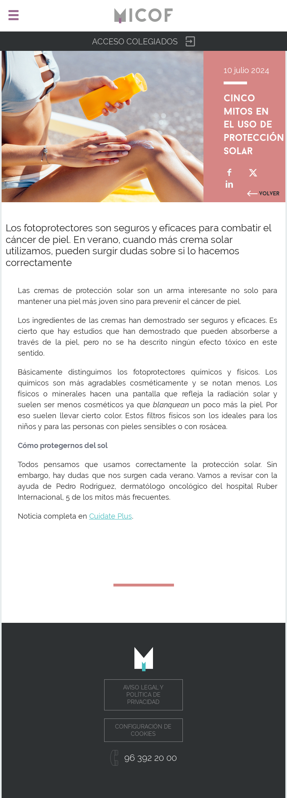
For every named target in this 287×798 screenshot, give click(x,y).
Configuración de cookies (143, 730)
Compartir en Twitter (253, 172)
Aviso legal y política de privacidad (143, 694)
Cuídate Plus (110, 516)
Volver (269, 192)
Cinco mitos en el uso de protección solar (254, 123)
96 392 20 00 (150, 757)
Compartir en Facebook (229, 172)
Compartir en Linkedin (229, 184)
